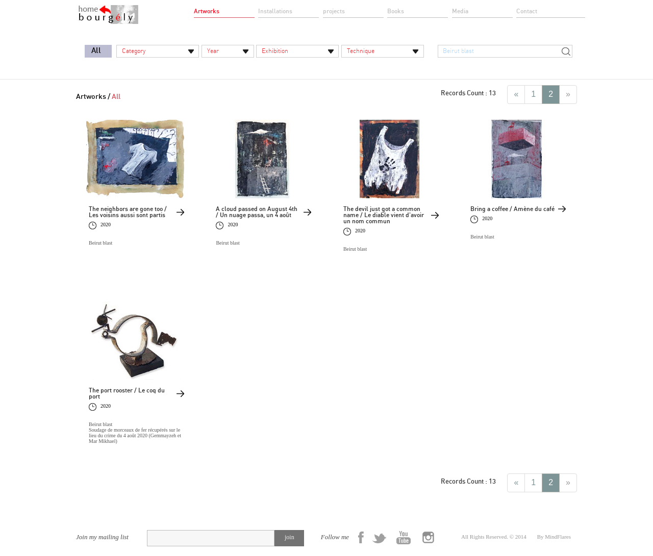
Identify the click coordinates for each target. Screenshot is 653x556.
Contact (526, 11)
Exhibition (275, 51)
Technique (360, 51)
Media (460, 11)
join (289, 537)
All (96, 51)
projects (334, 11)
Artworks (206, 11)
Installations (275, 11)
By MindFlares (554, 537)
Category (133, 51)
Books (395, 11)
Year (213, 51)
